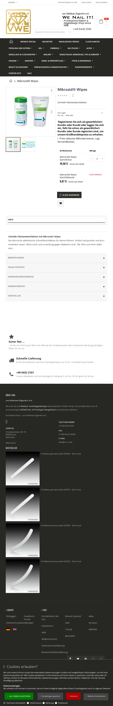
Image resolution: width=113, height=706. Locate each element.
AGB (44, 632)
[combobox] (52, 32)
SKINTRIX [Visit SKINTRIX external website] (93, 629)
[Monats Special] (28, 42)
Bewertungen (16, 257)
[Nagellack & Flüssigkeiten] (23, 54)
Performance (35, 703)
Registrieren (101, 2)
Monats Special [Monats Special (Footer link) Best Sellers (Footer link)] (73, 616)
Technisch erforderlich (16, 703)
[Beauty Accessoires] (18, 67)
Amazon (93, 622)
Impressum (47, 625)
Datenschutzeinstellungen (20, 622)
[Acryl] (90, 48)
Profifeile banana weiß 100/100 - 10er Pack (61, 561)
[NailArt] (48, 54)
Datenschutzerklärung (53, 645)
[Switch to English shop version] (15, 629)
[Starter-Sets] (15, 73)
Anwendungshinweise (21, 276)
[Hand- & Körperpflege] (53, 61)
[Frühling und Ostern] (20, 48)
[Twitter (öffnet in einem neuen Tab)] (78, 659)
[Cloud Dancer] (93, 42)
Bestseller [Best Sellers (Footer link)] (70, 636)
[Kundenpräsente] (84, 67)
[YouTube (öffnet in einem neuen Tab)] (85, 659)
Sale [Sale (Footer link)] (67, 622)
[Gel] (41, 48)
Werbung (50, 703)
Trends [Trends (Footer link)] (68, 629)
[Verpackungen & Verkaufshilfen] (51, 67)
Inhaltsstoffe (16, 267)
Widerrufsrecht (49, 639)
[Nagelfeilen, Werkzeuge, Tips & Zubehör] (80, 54)
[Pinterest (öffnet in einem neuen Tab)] (93, 659)
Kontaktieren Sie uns (67, 2)
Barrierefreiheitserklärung (55, 652)
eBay (91, 616)
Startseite (11, 81)
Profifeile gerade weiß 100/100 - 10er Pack (61, 489)
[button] (95, 696)
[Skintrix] (30, 61)
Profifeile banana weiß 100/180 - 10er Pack (61, 525)
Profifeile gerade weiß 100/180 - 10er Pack (61, 453)
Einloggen (86, 2)
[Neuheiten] (47, 42)
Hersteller (14, 295)
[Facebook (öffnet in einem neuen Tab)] (70, 659)
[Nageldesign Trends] (69, 42)
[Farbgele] (55, 48)
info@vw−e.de (65, 442)
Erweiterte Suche (29, 618)
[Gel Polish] (74, 48)
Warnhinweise (16, 286)
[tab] (56, 220)
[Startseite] (11, 41)
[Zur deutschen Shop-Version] (9, 629)
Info (10, 219)
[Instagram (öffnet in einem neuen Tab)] (100, 659)
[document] (56, 684)
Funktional (63, 703)
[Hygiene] (13, 61)
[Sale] (29, 73)
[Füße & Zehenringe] (82, 61)
